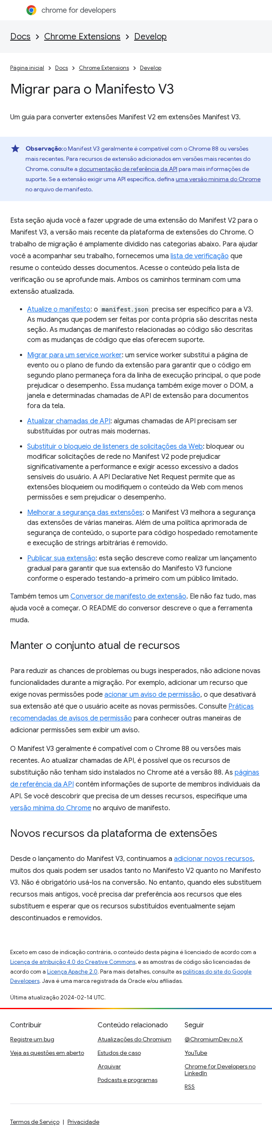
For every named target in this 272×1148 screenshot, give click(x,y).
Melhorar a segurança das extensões (85, 512)
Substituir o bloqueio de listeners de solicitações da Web (115, 446)
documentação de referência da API (128, 169)
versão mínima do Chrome (50, 808)
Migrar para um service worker (74, 355)
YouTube (196, 1053)
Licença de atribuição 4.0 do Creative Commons (72, 962)
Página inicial (27, 68)
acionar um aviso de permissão (152, 694)
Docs (20, 36)
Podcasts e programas (127, 1080)
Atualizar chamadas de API (68, 421)
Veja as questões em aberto (47, 1053)
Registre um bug (32, 1039)
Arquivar (109, 1066)
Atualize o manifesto (58, 309)
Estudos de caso (119, 1053)
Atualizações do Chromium (134, 1039)
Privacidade (83, 1121)
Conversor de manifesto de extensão (128, 596)
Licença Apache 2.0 (72, 971)
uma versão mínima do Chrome (218, 179)
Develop (150, 36)
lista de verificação (200, 256)
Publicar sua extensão (61, 558)
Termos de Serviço (34, 1121)
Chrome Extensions (82, 36)
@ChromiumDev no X (214, 1039)
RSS (190, 1086)
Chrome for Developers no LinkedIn (220, 1069)
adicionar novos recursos (213, 859)
